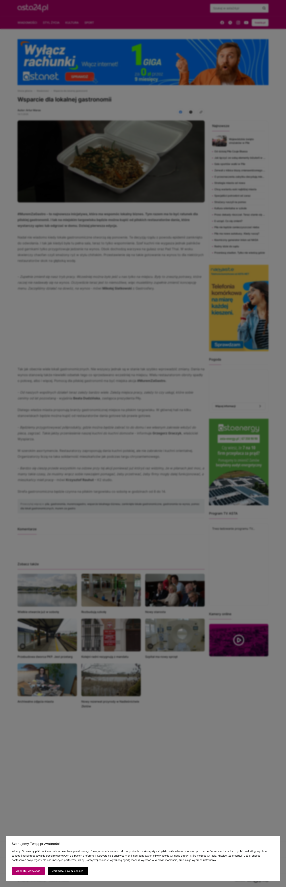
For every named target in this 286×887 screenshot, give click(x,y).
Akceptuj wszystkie (28, 870)
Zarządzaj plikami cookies (67, 870)
